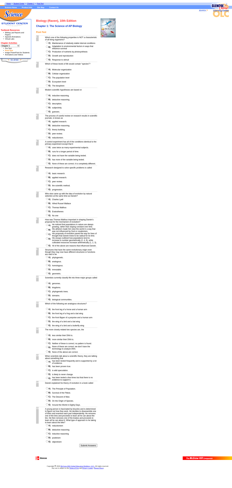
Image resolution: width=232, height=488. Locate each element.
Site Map (40, 7)
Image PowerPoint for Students (17, 53)
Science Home (11, 7)
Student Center (19, 4)
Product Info (27, 7)
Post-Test (9, 50)
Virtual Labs (9, 39)
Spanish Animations (13, 37)
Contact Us (53, 7)
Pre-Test (8, 48)
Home (8, 4)
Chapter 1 (30, 4)
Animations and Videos (14, 55)
